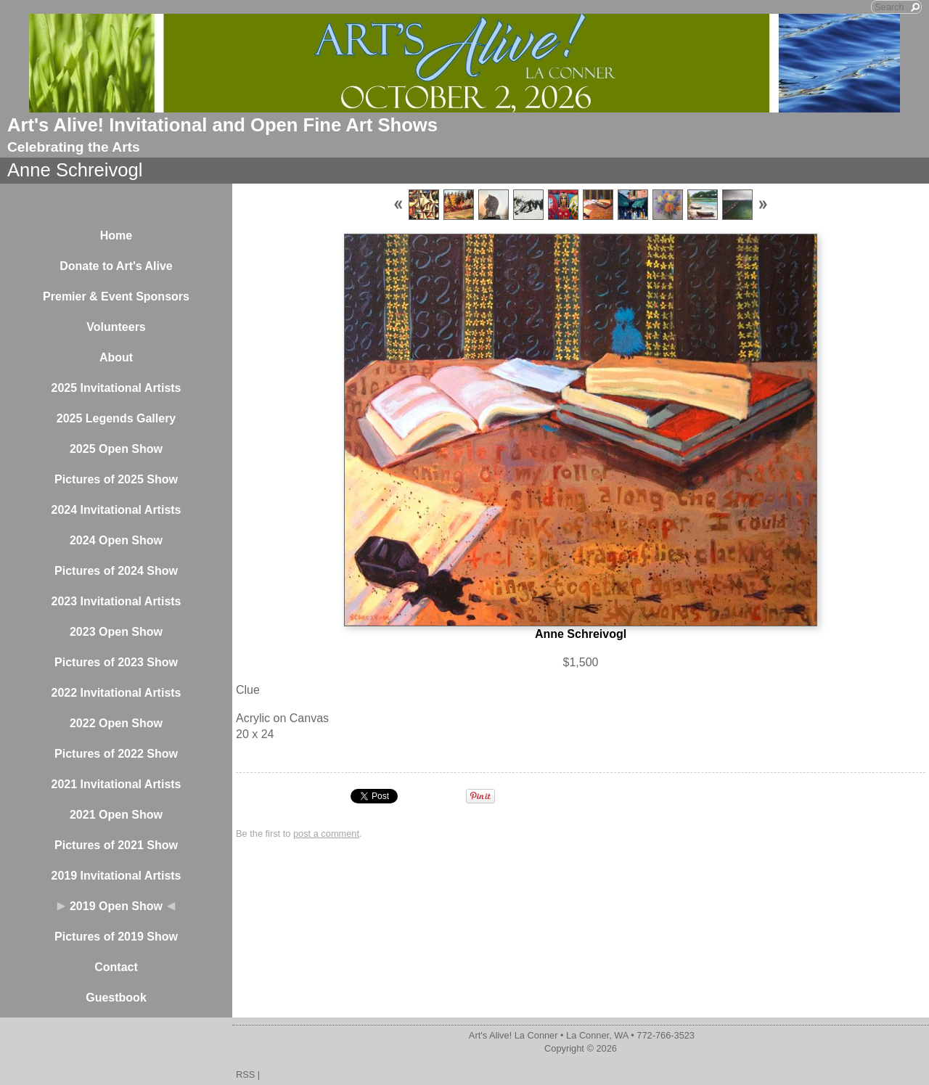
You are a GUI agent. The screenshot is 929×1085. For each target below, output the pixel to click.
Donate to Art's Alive (116, 266)
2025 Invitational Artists (116, 388)
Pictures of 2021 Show (116, 845)
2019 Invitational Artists (116, 875)
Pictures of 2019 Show (116, 936)
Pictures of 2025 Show (116, 479)
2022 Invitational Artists (116, 693)
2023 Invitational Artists (116, 601)
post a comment (326, 833)
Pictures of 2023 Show (116, 662)
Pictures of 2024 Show (116, 571)
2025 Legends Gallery (116, 418)
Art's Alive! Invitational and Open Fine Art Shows (222, 125)
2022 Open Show (116, 723)
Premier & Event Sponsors (116, 296)
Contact (116, 967)
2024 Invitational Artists (116, 510)
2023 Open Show (116, 632)
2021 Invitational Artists (116, 784)
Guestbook (116, 997)
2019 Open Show (116, 906)
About (116, 357)
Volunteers (116, 327)
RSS (245, 1074)
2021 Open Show (116, 814)
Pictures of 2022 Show (116, 754)
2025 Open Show (116, 449)
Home (116, 235)
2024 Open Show (116, 540)
